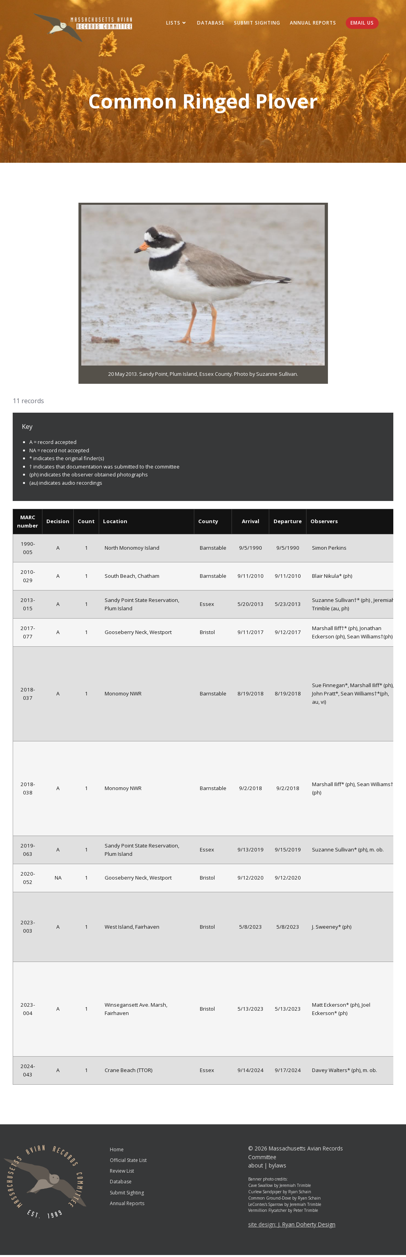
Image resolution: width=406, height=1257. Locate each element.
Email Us (360, 23)
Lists (175, 23)
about (255, 1167)
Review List (122, 1172)
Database (209, 23)
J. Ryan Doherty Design (306, 1226)
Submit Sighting (255, 23)
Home (117, 1151)
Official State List (128, 1162)
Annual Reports (311, 23)
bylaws (277, 1167)
